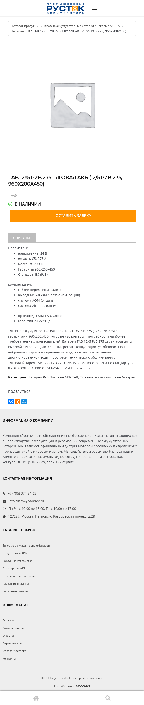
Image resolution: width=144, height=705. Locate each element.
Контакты (9, 659)
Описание (22, 238)
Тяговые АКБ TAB (109, 26)
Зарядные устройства (18, 561)
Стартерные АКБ (14, 568)
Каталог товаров (14, 628)
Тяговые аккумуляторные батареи (68, 26)
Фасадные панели (15, 591)
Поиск (108, 698)
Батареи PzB (21, 31)
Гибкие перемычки (16, 584)
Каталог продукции (26, 26)
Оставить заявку (73, 215)
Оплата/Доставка (14, 651)
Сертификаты (12, 643)
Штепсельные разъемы (19, 576)
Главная (36, 698)
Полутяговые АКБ (15, 553)
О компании (11, 636)
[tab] (22, 238)
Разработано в (72, 686)
